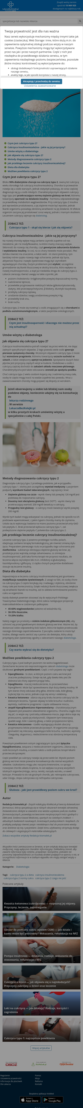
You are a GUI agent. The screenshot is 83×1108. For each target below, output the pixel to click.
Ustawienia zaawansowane (40, 85)
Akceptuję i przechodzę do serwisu (41, 81)
